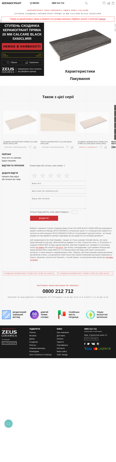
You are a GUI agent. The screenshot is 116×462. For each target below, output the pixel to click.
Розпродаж (34, 351)
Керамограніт (11, 3)
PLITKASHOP (9, 343)
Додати (44, 218)
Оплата (60, 339)
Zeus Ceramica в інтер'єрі (40, 355)
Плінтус (32, 345)
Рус (115, 25)
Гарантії (60, 342)
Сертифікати (62, 345)
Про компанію (63, 332)
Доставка (61, 336)
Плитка (32, 332)
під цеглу (59, 247)
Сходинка (33, 342)
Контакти (61, 348)
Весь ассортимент (1, 28)
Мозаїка (32, 336)
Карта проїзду (91, 338)
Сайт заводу (62, 355)
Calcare (102, 19)
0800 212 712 (58, 3)
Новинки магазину (37, 348)
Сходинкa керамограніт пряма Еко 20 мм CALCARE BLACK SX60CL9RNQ (31, 273)
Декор (32, 339)
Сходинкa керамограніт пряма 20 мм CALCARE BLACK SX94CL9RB (87, 273)
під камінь (40, 247)
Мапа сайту (62, 351)
